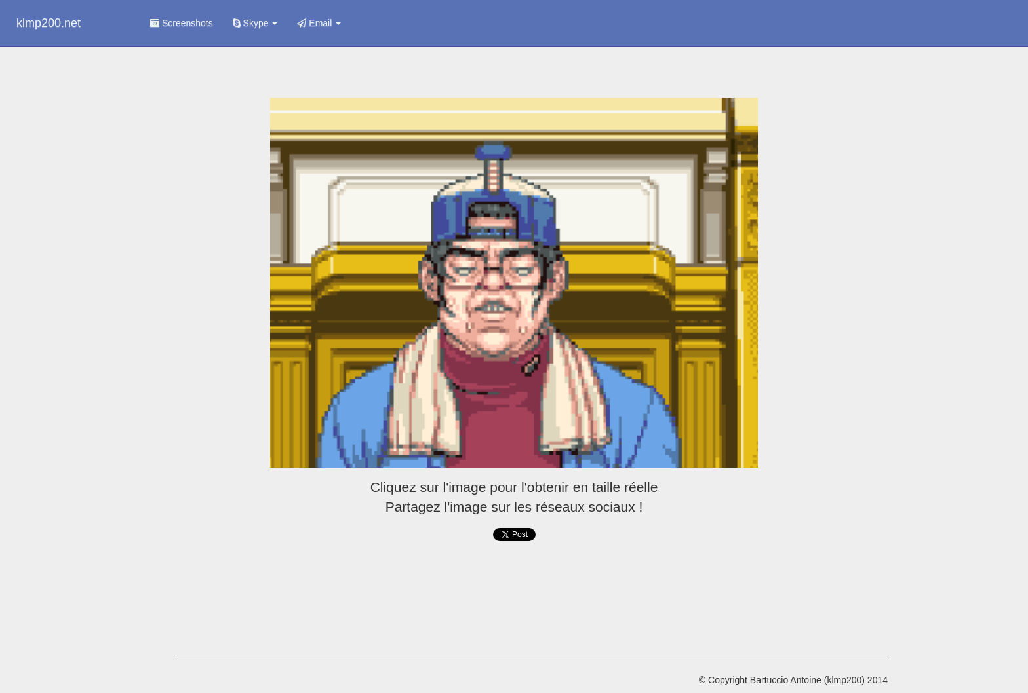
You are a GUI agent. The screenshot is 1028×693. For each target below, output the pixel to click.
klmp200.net (48, 22)
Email (319, 23)
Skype (255, 23)
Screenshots (181, 23)
